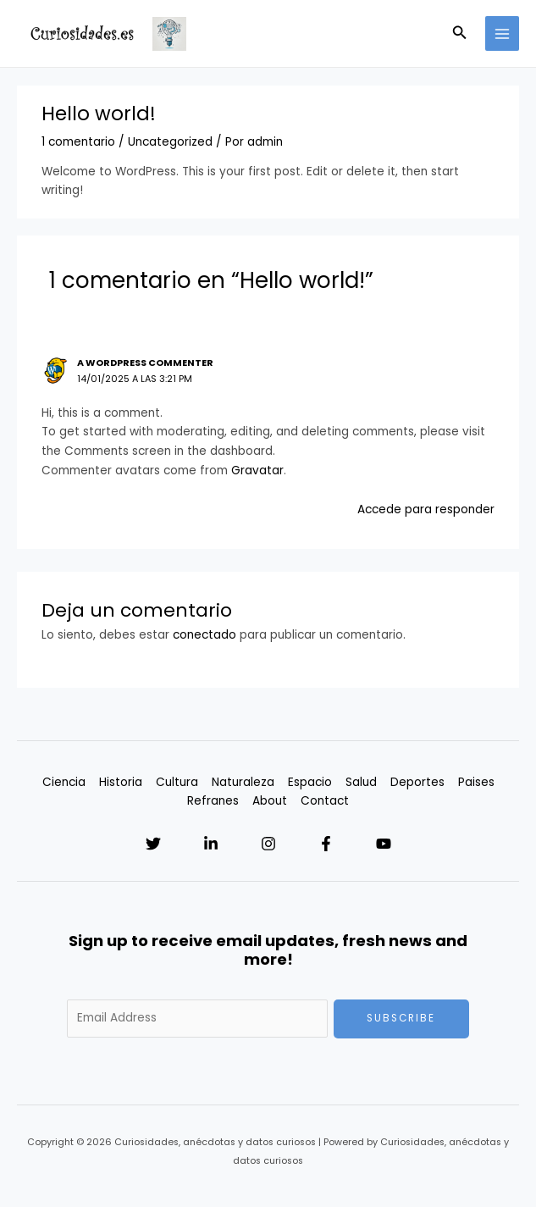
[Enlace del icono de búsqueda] (459, 34)
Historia (120, 782)
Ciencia (64, 782)
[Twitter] (153, 843)
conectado (204, 635)
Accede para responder (426, 509)
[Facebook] (326, 843)
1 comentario (78, 142)
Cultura (177, 782)
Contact (325, 801)
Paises (476, 782)
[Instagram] (268, 843)
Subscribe (401, 1018)
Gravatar (257, 470)
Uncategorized (170, 142)
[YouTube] (383, 843)
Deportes (417, 782)
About (269, 801)
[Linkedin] (210, 843)
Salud (361, 782)
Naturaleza (243, 782)
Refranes (213, 801)
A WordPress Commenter (145, 363)
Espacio (310, 782)
